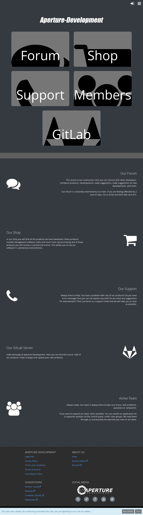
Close (138, 511)
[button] (139, 3)
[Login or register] (132, 3)
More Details (128, 511)
